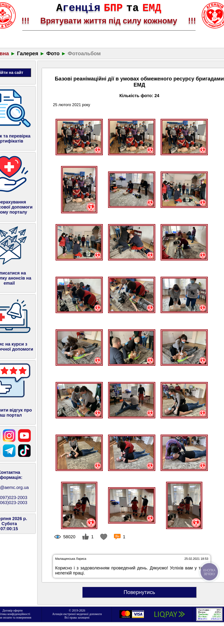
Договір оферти (12, 610)
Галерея (27, 53)
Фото (53, 53)
